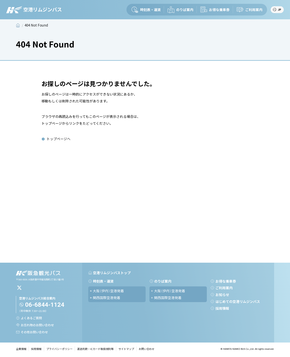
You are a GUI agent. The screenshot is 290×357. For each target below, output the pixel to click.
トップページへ (58, 138)
